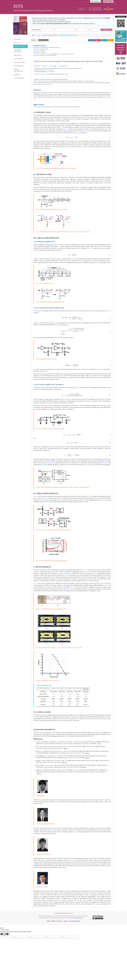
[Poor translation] (6, 934)
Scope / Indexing (18, 58)
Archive (39, 35)
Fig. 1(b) (85, 131)
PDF (97, 40)
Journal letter (17, 74)
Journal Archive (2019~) (20, 46)
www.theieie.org (48, 84)
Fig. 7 (77, 387)
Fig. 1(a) (66, 129)
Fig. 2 (67, 177)
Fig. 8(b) (105, 462)
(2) (91, 260)
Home (33, 35)
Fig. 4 (55, 244)
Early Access (17, 42)
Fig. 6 (35, 310)
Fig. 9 (35, 496)
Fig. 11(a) (84, 569)
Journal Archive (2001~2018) (18, 50)
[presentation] (77, 132)
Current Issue (17, 39)
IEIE (106, 1)
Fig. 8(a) (49, 462)
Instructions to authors (19, 62)
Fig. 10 (46, 498)
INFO (104, 40)
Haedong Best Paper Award (18, 70)
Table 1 (70, 589)
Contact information (19, 78)
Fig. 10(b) (66, 575)
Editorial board (18, 55)
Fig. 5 (90, 248)
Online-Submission (19, 65)
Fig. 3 (103, 181)
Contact (110, 1)
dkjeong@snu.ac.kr (42, 74)
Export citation (43, 40)
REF (110, 40)
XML (91, 40)
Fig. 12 (35, 583)
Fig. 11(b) (87, 571)
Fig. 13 (106, 585)
